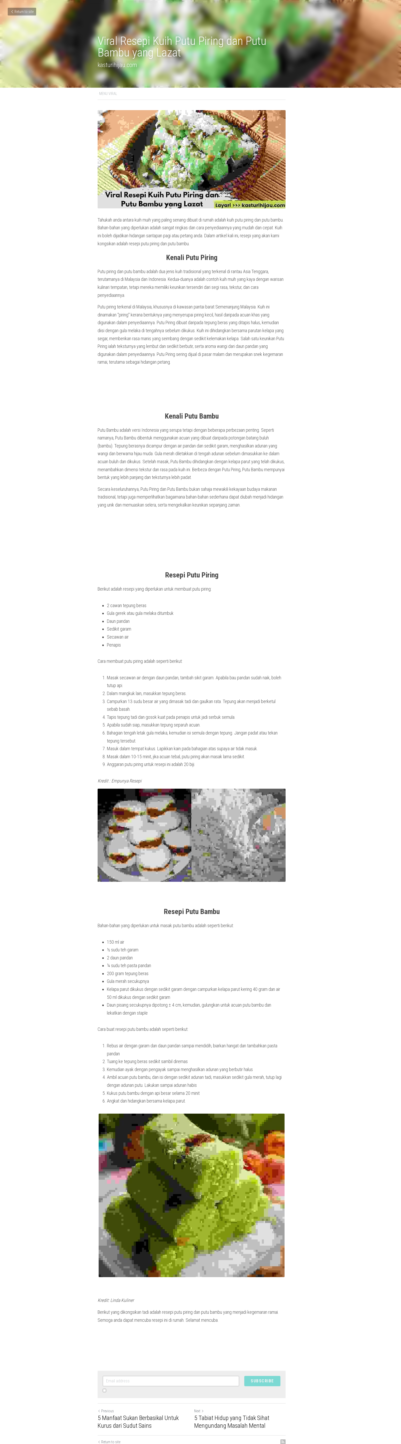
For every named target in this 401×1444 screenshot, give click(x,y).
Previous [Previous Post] (106, 1382)
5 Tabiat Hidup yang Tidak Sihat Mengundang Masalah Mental (240, 1392)
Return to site (22, 12)
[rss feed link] (300, 1412)
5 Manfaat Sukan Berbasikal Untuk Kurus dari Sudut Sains (146, 1392)
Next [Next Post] (208, 1382)
